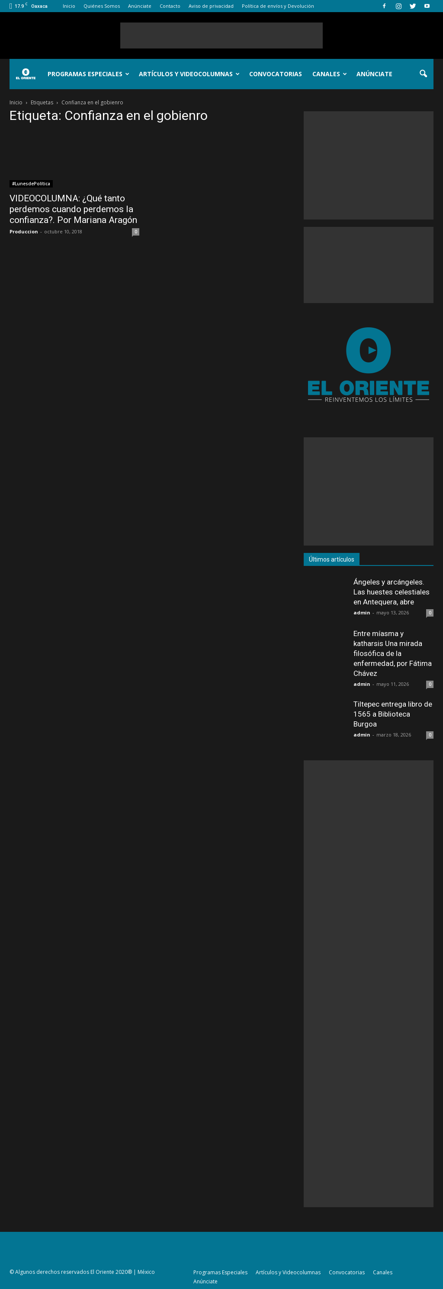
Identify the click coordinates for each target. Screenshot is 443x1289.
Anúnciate (139, 6)
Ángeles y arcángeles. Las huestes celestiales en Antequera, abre (391, 592)
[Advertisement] (221, 35)
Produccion (24, 231)
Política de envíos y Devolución (278, 6)
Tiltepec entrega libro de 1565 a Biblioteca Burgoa (392, 714)
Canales (329, 74)
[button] (423, 74)
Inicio (69, 6)
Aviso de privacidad (211, 6)
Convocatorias (275, 74)
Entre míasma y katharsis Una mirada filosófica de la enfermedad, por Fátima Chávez (392, 653)
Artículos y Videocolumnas (189, 74)
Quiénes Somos (101, 6)
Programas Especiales (88, 74)
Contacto (170, 6)
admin (361, 612)
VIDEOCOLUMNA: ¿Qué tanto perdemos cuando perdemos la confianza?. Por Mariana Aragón (73, 209)
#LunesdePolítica (31, 184)
